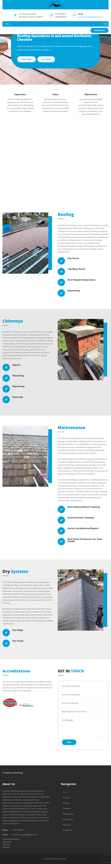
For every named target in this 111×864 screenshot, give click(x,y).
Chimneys (67, 808)
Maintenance (68, 814)
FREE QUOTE (99, 30)
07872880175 (18, 830)
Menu (8, 24)
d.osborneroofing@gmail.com (90, 17)
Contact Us (67, 830)
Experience (20, 94)
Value (55, 94)
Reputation (91, 94)
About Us (66, 824)
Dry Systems (68, 819)
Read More (26, 59)
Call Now (46, 59)
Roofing (66, 803)
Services (66, 797)
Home (65, 792)
